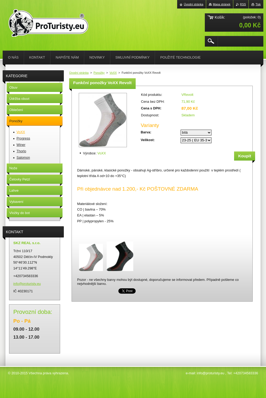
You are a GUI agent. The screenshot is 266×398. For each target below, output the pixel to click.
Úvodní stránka (79, 72)
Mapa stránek (221, 4)
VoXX (113, 72)
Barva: (146, 132)
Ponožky (99, 72)
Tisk (258, 4)
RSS (243, 4)
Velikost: (148, 140)
